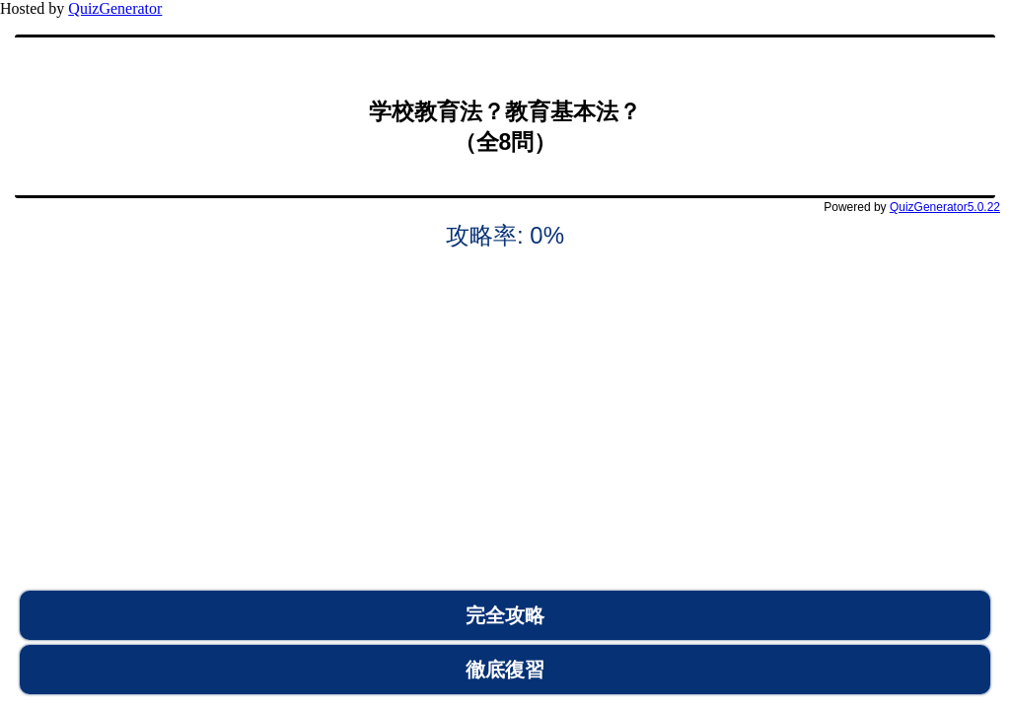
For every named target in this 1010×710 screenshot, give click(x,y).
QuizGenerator (115, 8)
